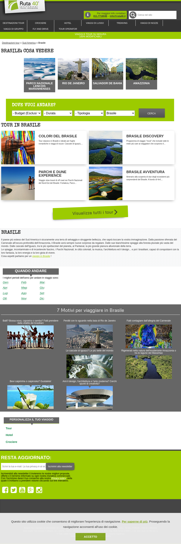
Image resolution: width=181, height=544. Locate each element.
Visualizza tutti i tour (95, 212)
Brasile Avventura (145, 172)
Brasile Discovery (145, 136)
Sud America (29, 43)
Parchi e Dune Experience (52, 173)
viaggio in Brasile (41, 256)
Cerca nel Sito (132, 14)
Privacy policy (58, 478)
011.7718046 (100, 16)
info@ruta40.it (118, 16)
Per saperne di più (134, 521)
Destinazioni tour (11, 43)
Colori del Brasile (58, 136)
